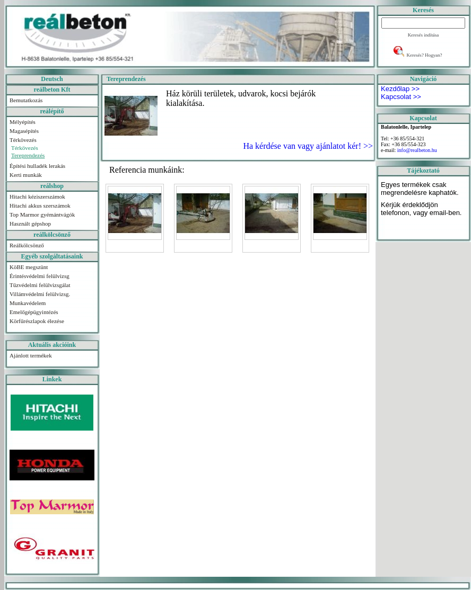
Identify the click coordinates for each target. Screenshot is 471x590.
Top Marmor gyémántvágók (42, 214)
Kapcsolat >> (401, 97)
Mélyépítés (23, 122)
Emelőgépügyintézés (34, 312)
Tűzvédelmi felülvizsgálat (40, 285)
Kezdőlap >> (400, 89)
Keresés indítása (423, 35)
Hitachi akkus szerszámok (40, 205)
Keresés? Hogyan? (424, 55)
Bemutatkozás (26, 100)
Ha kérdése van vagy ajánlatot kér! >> (307, 145)
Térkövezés (23, 140)
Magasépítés (24, 131)
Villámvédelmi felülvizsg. (40, 294)
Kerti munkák (26, 175)
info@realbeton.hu (417, 150)
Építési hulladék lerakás (37, 166)
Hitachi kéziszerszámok (37, 196)
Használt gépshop (30, 223)
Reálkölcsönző (27, 245)
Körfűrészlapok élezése (37, 321)
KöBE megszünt (29, 267)
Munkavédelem (28, 303)
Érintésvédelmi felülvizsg (39, 276)
